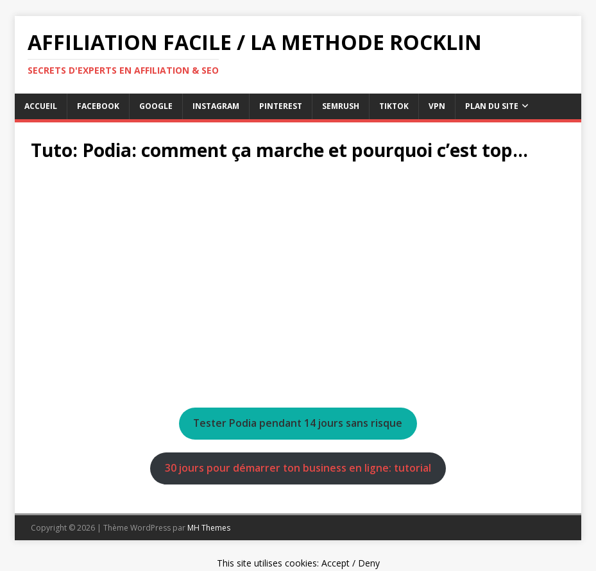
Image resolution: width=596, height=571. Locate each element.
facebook (98, 106)
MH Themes (208, 527)
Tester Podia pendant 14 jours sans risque (297, 423)
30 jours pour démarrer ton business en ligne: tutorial (298, 468)
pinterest (280, 106)
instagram (215, 106)
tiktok (394, 106)
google (156, 106)
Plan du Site (491, 106)
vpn (437, 106)
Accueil (40, 106)
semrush (340, 106)
